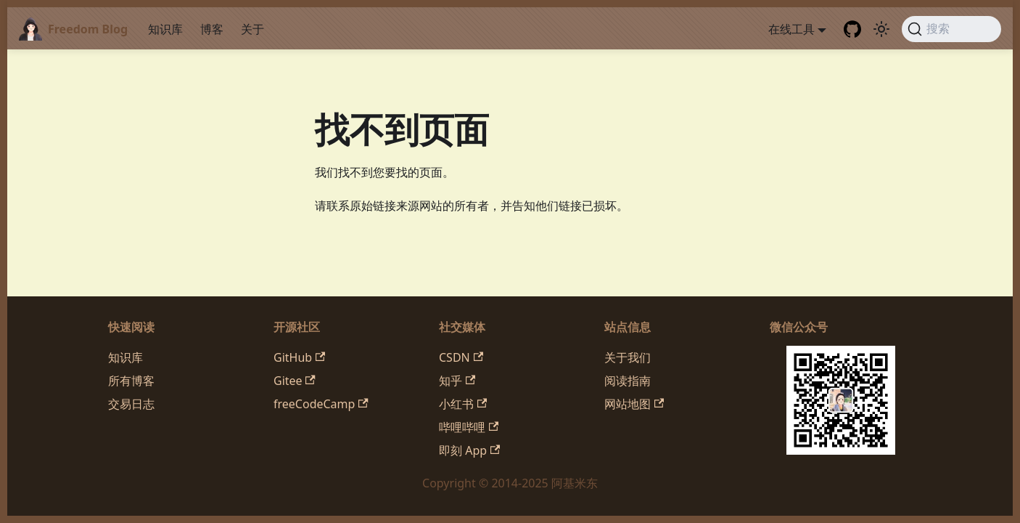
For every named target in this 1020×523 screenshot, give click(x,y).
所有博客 (131, 381)
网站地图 (634, 404)
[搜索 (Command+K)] (951, 29)
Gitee (294, 381)
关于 (252, 29)
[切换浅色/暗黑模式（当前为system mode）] (881, 29)
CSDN (461, 357)
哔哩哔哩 (468, 427)
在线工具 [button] (791, 29)
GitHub (299, 357)
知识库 (165, 29)
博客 (211, 29)
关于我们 (627, 357)
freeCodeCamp (321, 404)
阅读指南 (627, 381)
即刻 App (469, 450)
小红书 (463, 404)
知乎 (457, 381)
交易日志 (131, 404)
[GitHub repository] (852, 29)
